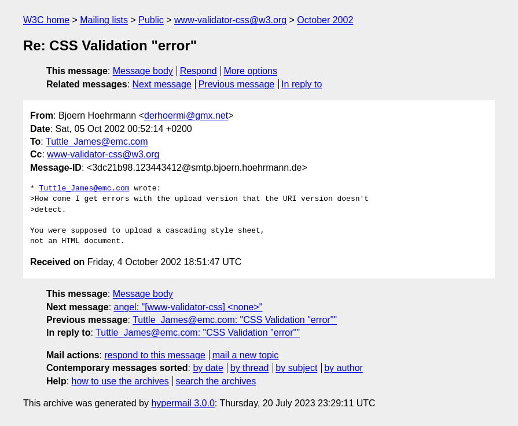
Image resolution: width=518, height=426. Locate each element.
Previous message (237, 84)
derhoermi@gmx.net (186, 115)
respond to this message (154, 355)
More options (251, 71)
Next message (162, 84)
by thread (249, 368)
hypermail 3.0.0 (182, 403)
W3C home (46, 20)
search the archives (216, 381)
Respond (198, 71)
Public (151, 20)
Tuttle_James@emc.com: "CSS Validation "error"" (235, 320)
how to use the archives (120, 381)
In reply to (301, 84)
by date (208, 368)
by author (343, 368)
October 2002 (325, 20)
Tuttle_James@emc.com (97, 141)
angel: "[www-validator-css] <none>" (188, 307)
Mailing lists (104, 20)
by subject (296, 368)
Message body (143, 71)
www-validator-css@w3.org (230, 20)
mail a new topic (245, 355)
